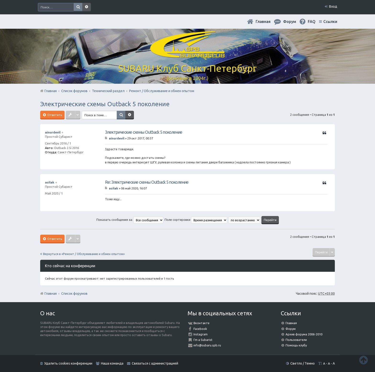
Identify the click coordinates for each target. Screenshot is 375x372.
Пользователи (296, 339)
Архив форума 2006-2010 (304, 334)
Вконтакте (201, 323)
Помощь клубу (296, 345)
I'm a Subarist (202, 339)
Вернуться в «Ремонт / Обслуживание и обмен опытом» (84, 253)
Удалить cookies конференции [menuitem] (68, 363)
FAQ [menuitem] (311, 21)
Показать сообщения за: (129, 219)
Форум (291, 328)
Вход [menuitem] (333, 6)
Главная (263, 21)
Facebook (200, 328)
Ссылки (330, 21)
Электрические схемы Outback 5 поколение (105, 103)
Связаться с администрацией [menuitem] (155, 363)
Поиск (78, 7)
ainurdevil (53, 132)
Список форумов (74, 293)
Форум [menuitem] (289, 21)
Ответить (54, 115)
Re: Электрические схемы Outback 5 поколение (146, 182)
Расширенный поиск (86, 7)
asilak (49, 182)
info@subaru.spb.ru (207, 345)
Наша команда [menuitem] (112, 363)
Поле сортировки (196, 219)
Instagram (200, 334)
